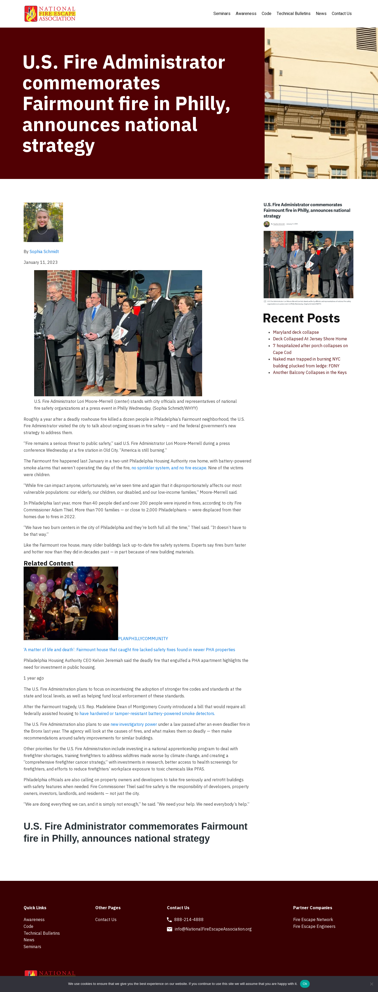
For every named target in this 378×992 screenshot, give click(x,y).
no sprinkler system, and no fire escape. (169, 467)
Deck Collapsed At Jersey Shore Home (310, 338)
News (321, 14)
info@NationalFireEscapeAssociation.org (213, 929)
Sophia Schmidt (44, 251)
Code (266, 14)
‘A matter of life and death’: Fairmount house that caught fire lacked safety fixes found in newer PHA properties (129, 649)
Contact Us (342, 14)
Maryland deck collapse (296, 332)
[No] (371, 983)
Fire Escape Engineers (314, 926)
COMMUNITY (155, 638)
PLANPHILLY (130, 638)
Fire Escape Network (313, 919)
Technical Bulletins (294, 14)
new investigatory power (134, 724)
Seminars (221, 14)
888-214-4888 (189, 919)
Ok (305, 984)
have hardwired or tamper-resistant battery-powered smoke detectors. (147, 713)
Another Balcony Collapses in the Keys (310, 372)
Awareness (246, 14)
